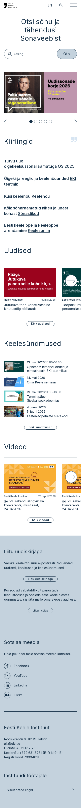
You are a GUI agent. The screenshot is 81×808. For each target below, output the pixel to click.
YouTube (21, 676)
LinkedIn (20, 685)
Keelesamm (39, 230)
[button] (31, 121)
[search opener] (57, 5)
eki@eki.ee (12, 744)
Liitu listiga (40, 610)
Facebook (21, 666)
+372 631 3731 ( (31, 753)
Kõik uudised (40, 323)
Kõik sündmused (40, 427)
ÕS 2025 (66, 166)
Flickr (18, 695)
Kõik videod (40, 520)
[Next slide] (72, 122)
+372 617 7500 (28, 748)
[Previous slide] (9, 122)
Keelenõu (41, 196)
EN (49, 5)
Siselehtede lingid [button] (20, 790)
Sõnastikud (28, 213)
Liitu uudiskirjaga (40, 579)
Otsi (67, 54)
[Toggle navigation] (73, 5)
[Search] (40, 54)
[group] (30, 291)
